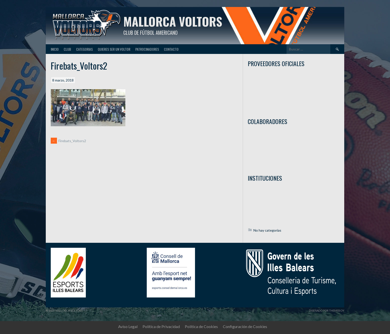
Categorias (84, 49)
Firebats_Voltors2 (68, 141)
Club (67, 49)
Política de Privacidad (161, 326)
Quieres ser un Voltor (114, 49)
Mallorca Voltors (172, 21)
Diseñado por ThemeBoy (326, 310)
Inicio (55, 49)
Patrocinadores (147, 49)
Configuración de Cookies (245, 326)
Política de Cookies (201, 326)
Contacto (171, 49)
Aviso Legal (128, 326)
